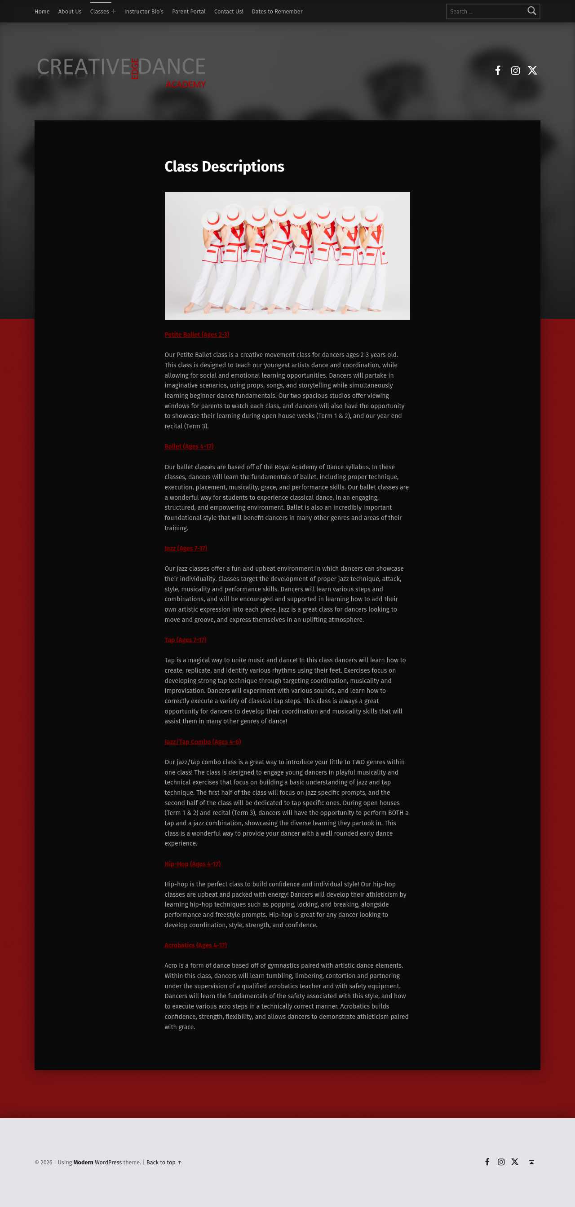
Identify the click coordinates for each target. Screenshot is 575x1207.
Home (42, 11)
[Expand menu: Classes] (113, 11)
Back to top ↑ (164, 1162)
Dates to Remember (277, 11)
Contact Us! (228, 11)
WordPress (108, 1162)
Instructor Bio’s (144, 11)
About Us (70, 11)
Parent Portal (188, 11)
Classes (99, 11)
